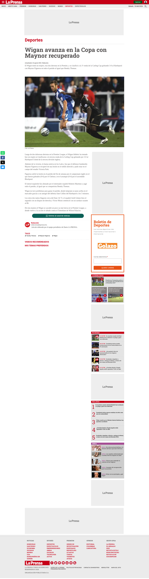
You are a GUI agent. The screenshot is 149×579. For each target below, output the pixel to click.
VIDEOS (69, 554)
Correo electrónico (101, 257)
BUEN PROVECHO (112, 552)
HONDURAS (31, 544)
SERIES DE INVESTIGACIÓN (72, 545)
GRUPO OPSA (111, 541)
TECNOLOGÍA (51, 554)
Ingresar (138, 2)
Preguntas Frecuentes (58, 569)
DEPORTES (51, 544)
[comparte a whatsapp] (3, 153)
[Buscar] (145, 6)
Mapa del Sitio (116, 567)
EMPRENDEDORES (53, 548)
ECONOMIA (31, 548)
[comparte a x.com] (3, 162)
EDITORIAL (90, 544)
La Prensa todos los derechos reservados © (37, 568)
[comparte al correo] (3, 167)
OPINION (90, 541)
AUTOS (49, 557)
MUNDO (30, 552)
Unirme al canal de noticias (59, 216)
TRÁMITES (71, 557)
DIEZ (108, 548)
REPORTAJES (71, 550)
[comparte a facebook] (3, 157)
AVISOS (69, 559)
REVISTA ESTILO (112, 550)
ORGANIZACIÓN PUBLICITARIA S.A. (37, 573)
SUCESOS (30, 550)
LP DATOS (70, 552)
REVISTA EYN (111, 554)
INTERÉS (50, 541)
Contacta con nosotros (91, 567)
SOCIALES (50, 552)
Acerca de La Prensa (57, 567)
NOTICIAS (30, 541)
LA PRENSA (110, 544)
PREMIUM (70, 541)
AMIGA (49, 550)
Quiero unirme (107, 268)
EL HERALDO (110, 546)
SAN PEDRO (31, 546)
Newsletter (105, 567)
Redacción (45, 63)
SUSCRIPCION (111, 557)
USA (28, 554)
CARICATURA (91, 548)
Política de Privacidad (74, 567)
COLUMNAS (91, 546)
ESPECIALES (71, 548)
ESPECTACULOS (52, 546)
